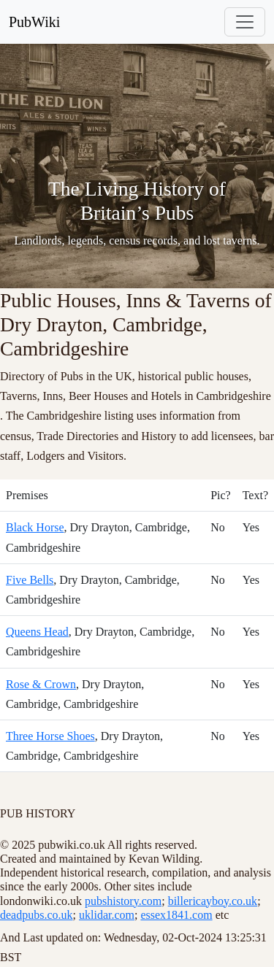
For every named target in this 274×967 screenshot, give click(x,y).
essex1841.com (176, 915)
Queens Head (37, 631)
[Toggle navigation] (244, 21)
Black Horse (35, 527)
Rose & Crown (41, 684)
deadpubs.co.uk (36, 915)
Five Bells (29, 580)
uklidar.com (106, 915)
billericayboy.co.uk (212, 901)
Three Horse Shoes (50, 736)
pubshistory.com (123, 901)
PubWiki (34, 22)
